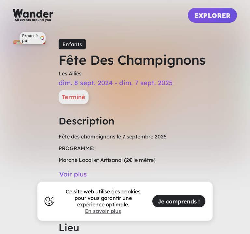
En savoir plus (103, 211)
